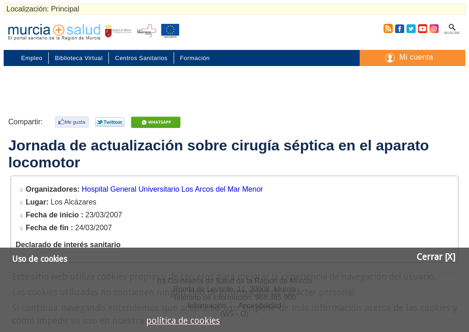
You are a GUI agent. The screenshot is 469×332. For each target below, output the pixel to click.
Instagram (433, 28)
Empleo (31, 58)
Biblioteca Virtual (78, 58)
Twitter (411, 28)
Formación (195, 58)
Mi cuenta (416, 57)
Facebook (399, 28)
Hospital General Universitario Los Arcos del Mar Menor (172, 189)
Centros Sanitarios (141, 58)
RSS (386, 28)
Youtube (422, 28)
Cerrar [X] (436, 257)
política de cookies (183, 320)
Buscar (451, 33)
